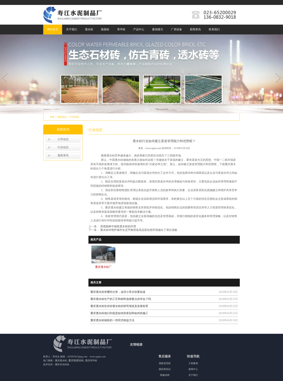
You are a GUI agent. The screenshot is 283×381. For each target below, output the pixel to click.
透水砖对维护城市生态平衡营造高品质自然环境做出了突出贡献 (138, 229)
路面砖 (105, 29)
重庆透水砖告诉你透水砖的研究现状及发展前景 (119, 306)
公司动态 (63, 139)
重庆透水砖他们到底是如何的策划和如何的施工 (119, 313)
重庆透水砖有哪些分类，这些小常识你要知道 (117, 291)
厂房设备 (176, 29)
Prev (2, 71)
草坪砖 (121, 29)
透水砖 (89, 29)
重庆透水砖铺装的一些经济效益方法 (112, 320)
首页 (52, 117)
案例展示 (157, 29)
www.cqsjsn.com (153, 148)
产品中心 (138, 29)
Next (275, 71)
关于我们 (71, 29)
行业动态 (63, 147)
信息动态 (62, 117)
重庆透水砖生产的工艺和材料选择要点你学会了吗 (120, 299)
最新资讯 (63, 155)
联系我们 (214, 29)
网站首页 (52, 29)
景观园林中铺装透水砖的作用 (117, 226)
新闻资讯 (195, 29)
